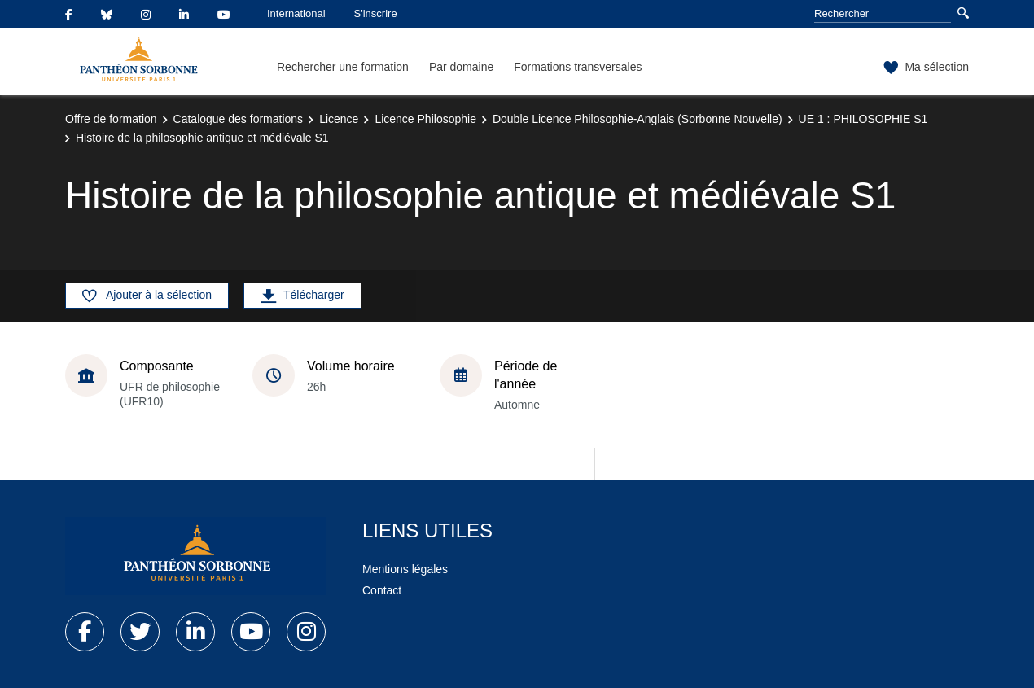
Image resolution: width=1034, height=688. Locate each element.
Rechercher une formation (343, 66)
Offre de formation (111, 118)
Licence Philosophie (425, 118)
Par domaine (461, 66)
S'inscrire (375, 13)
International (296, 13)
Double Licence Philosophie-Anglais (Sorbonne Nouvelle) (637, 118)
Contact (381, 590)
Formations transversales (578, 66)
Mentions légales (405, 569)
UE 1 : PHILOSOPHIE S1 (863, 118)
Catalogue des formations (238, 118)
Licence (338, 118)
